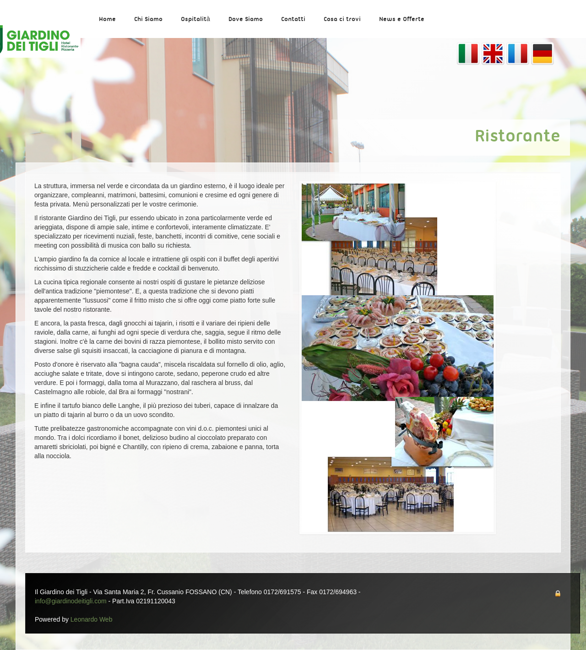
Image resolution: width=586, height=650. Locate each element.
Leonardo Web (92, 619)
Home (107, 19)
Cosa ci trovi (342, 19)
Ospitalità (195, 19)
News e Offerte (401, 19)
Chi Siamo (148, 19)
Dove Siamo (245, 19)
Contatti (293, 19)
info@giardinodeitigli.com (71, 601)
